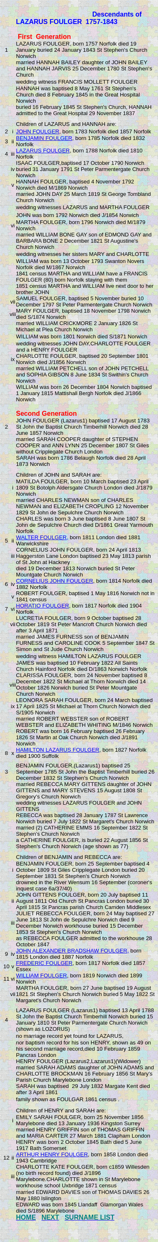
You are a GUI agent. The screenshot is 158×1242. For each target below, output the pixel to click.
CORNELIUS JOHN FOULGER (54, 581)
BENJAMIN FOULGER (44, 138)
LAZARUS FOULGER (43, 150)
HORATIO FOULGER (42, 606)
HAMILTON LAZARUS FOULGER (58, 750)
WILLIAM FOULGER (41, 975)
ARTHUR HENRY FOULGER (52, 1154)
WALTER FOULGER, (42, 537)
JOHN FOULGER (37, 131)
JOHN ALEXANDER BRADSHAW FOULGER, (72, 951)
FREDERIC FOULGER (44, 963)
